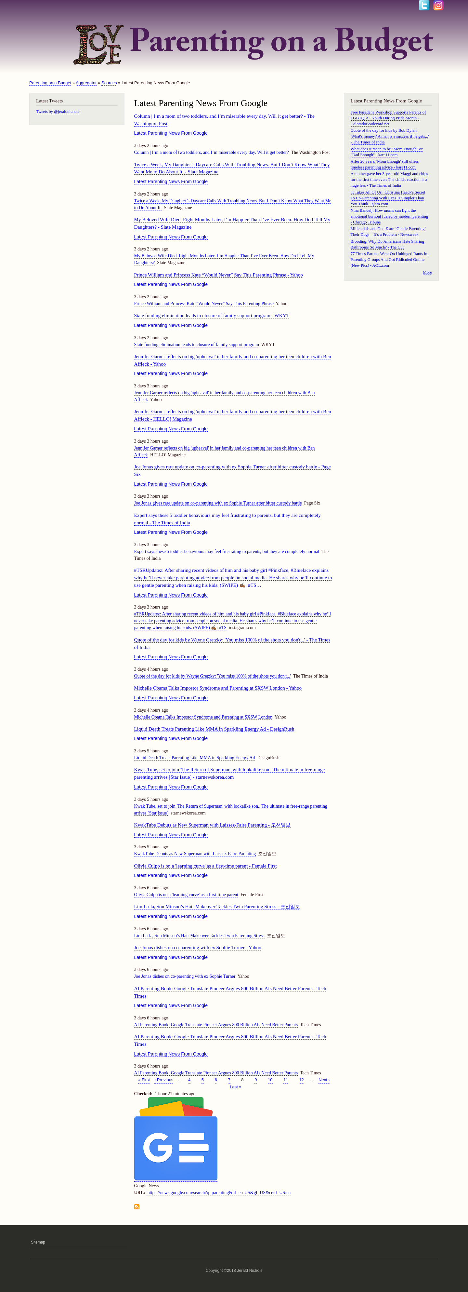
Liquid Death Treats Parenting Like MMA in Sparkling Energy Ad (194, 757)
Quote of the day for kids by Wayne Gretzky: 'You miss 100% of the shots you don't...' (212, 676)
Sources (109, 82)
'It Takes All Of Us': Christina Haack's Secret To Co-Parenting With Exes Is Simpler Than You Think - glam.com (388, 198)
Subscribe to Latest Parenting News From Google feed (136, 1207)
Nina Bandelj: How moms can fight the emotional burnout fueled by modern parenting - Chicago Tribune (389, 216)
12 (301, 1079)
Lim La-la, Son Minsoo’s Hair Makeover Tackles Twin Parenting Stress (199, 935)
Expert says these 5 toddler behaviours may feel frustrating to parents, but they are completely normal (226, 551)
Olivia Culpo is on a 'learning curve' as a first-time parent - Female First (205, 865)
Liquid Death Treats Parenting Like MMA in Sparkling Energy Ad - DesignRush (214, 729)
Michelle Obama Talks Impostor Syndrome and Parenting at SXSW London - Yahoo (218, 688)
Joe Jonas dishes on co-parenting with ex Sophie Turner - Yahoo (197, 947)
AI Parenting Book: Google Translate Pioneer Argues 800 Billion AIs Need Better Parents (216, 1024)
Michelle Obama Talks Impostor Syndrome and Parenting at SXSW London (203, 717)
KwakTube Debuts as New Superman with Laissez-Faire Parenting (195, 853)
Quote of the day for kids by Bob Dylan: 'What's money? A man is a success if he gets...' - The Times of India (390, 136)
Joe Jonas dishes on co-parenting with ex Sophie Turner (185, 976)
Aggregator (86, 82)
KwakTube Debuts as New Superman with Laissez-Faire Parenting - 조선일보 (212, 825)
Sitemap (38, 1242)
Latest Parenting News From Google (171, 133)
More (427, 272)
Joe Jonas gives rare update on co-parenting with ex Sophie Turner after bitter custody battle (218, 503)
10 (270, 1079)
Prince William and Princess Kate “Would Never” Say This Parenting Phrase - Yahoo (218, 274)
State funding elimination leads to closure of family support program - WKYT (212, 315)
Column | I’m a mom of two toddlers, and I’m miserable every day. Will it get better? (211, 152)
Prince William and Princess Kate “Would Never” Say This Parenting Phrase (204, 303)
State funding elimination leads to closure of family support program (196, 344)
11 (285, 1079)
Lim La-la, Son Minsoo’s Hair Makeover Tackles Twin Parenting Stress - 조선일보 (217, 906)
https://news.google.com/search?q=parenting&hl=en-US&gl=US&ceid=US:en (219, 1192)
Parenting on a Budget (50, 82)
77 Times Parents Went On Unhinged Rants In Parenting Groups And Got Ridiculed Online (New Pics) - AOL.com (389, 259)
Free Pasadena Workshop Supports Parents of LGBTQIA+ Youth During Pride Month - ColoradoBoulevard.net (388, 118)
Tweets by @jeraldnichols (57, 111)
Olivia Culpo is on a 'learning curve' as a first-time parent (186, 894)
